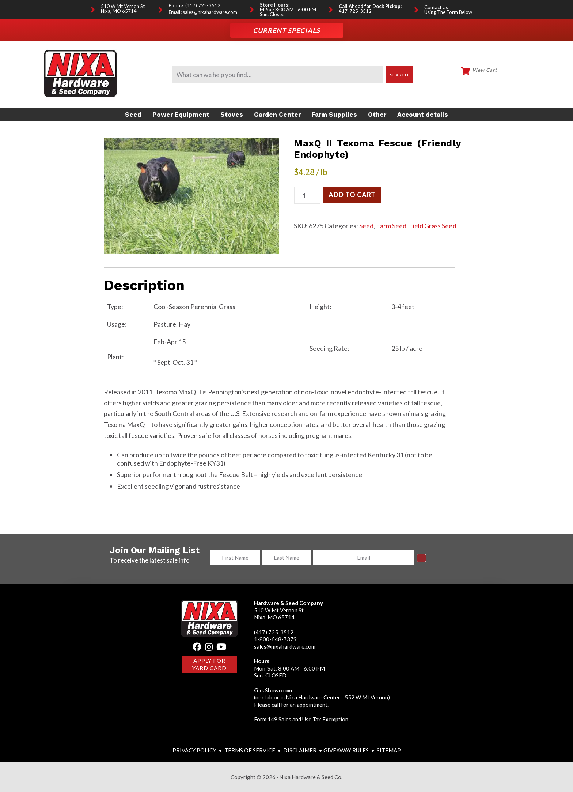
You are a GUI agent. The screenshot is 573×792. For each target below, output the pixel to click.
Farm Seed (391, 224)
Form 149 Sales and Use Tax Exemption (301, 719)
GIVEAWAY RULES (346, 750)
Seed (366, 224)
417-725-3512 (355, 11)
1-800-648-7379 (275, 639)
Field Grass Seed (432, 224)
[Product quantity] (307, 194)
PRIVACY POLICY (194, 750)
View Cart (484, 70)
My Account (519, 74)
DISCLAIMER (300, 750)
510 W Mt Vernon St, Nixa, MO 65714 (123, 9)
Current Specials (286, 30)
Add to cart (352, 193)
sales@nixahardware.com (210, 12)
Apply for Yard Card (209, 665)
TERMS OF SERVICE (249, 750)
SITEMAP (389, 750)
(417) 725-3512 (202, 5)
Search (399, 75)
